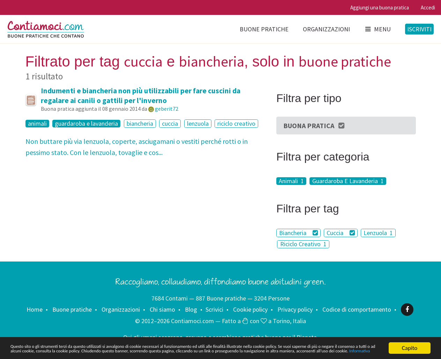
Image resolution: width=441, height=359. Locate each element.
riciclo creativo (236, 123)
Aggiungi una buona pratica (379, 7)
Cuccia (341, 233)
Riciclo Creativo (303, 244)
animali (37, 123)
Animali (291, 181)
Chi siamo (162, 309)
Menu (377, 29)
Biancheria (298, 233)
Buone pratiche (264, 29)
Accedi (428, 7)
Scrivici (214, 309)
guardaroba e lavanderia (86, 123)
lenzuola (198, 123)
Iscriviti (419, 29)
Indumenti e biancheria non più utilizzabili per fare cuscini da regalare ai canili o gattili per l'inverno (140, 95)
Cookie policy (250, 309)
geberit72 (166, 108)
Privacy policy (295, 309)
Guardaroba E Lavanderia (348, 181)
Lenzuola (378, 233)
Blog (191, 309)
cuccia (170, 123)
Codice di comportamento (356, 309)
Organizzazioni (326, 29)
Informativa (233, 351)
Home (35, 309)
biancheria (140, 123)
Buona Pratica (314, 125)
